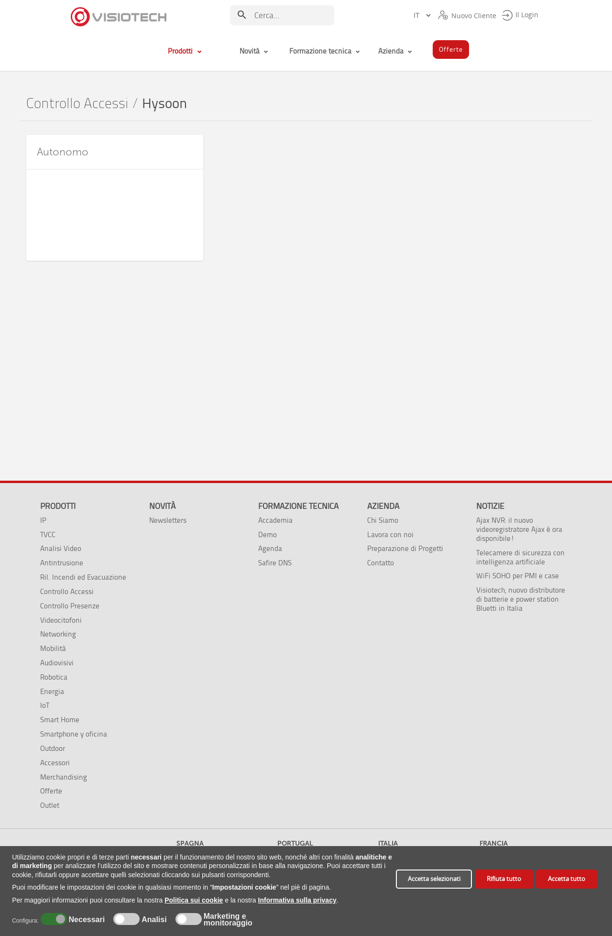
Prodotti (58, 506)
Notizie (490, 506)
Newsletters (167, 520)
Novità (162, 506)
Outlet (49, 805)
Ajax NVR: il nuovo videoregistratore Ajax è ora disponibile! (519, 529)
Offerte (51, 790)
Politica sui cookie (193, 900)
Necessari (85, 919)
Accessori (55, 762)
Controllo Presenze (69, 605)
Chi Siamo (382, 520)
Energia (52, 691)
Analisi (153, 919)
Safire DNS (275, 562)
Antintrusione (61, 562)
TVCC (47, 534)
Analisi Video (60, 548)
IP (43, 520)
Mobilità (53, 648)
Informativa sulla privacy (297, 900)
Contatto (380, 562)
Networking (58, 634)
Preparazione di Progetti (405, 548)
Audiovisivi (57, 662)
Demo (267, 534)
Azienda (383, 506)
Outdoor (52, 748)
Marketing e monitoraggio (228, 919)
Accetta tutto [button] (566, 879)
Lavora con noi (390, 534)
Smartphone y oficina (73, 733)
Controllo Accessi (77, 103)
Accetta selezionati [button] (434, 879)
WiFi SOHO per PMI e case (517, 575)
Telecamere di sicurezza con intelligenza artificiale (520, 557)
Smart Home (59, 719)
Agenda (270, 548)
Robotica (53, 677)
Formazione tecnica (298, 506)
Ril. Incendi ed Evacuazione (83, 577)
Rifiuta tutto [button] (504, 879)
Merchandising (63, 777)
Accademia (275, 520)
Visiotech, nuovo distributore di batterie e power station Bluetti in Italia (520, 599)
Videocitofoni (61, 620)
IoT (44, 705)
